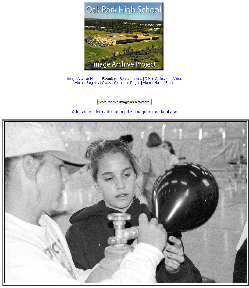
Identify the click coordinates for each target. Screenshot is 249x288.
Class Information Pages (121, 83)
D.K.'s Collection (157, 79)
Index (137, 79)
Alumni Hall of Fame (158, 83)
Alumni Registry (87, 83)
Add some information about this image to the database (124, 112)
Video (177, 79)
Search (124, 79)
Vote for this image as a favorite (124, 102)
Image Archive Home (83, 79)
